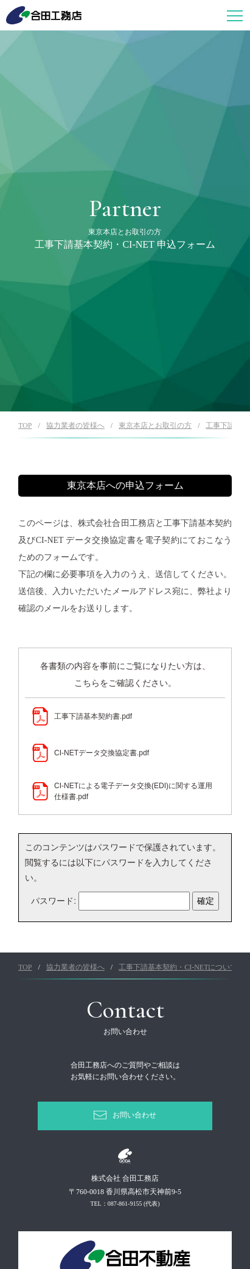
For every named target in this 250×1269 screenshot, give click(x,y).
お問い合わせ (134, 1115)
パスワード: (110, 901)
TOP (25, 425)
